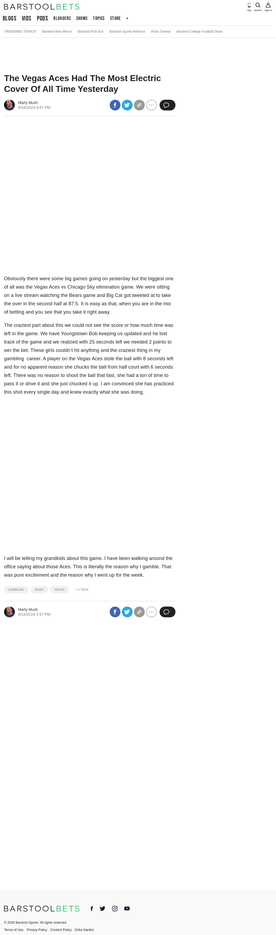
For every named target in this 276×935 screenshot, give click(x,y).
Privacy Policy (37, 930)
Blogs (9, 18)
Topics (98, 18)
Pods (42, 18)
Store (115, 18)
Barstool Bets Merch (57, 31)
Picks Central (161, 31)
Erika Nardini (84, 930)
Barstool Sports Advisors (127, 31)
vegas (59, 589)
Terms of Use (13, 930)
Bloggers (62, 18)
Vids (27, 18)
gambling (16, 589)
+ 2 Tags (82, 589)
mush (39, 589)
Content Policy (61, 930)
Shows (81, 18)
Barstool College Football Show (199, 31)
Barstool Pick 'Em (90, 31)
